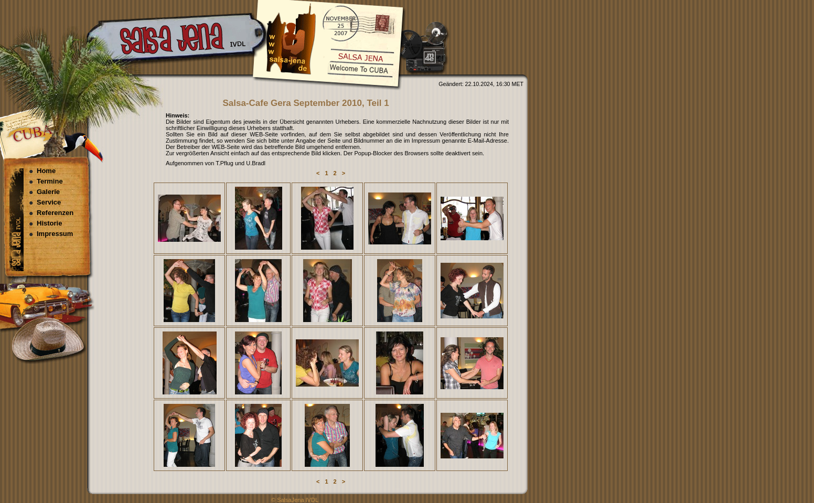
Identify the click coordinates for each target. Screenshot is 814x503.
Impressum (55, 234)
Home (46, 171)
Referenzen (55, 213)
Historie (49, 223)
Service (49, 202)
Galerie (48, 192)
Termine (50, 181)
